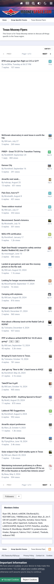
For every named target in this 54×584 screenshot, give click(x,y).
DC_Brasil (33, 517)
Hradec (6, 532)
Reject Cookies (29, 579)
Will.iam (7, 141)
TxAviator (8, 328)
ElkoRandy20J (32, 514)
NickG (7, 311)
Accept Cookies (10, 579)
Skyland (20, 526)
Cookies (49, 556)
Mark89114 (28, 529)
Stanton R (7, 529)
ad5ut (15, 523)
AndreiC (35, 532)
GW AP (5, 520)
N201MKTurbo (9, 517)
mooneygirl (9, 253)
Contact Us (40, 556)
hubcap (7, 182)
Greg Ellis (22, 520)
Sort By (48, 49)
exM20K (22, 514)
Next (45, 54)
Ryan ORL (7, 514)
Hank (40, 523)
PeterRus (36, 526)
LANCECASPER (9, 526)
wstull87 (13, 520)
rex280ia (8, 64)
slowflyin (45, 526)
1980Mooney (22, 517)
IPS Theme (6, 556)
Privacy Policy (29, 556)
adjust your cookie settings (32, 569)
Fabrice (22, 532)
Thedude (44, 532)
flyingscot (14, 532)
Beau (6, 474)
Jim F (47, 517)
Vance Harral (40, 520)
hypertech (23, 523)
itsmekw (30, 520)
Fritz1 (29, 532)
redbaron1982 (9, 535)
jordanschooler (40, 529)
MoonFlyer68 (10, 284)
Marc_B (7, 428)
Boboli (14, 514)
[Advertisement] (27, 102)
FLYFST (28, 526)
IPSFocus (16, 556)
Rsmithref (8, 168)
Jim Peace (7, 523)
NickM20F (8, 155)
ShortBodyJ (17, 529)
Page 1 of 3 (27, 54)
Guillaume (32, 523)
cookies (17, 566)
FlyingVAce (9, 441)
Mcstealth (8, 196)
